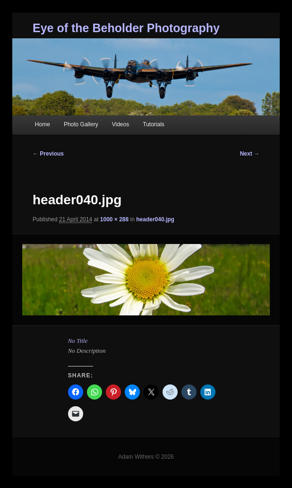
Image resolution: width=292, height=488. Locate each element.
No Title (78, 340)
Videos (120, 124)
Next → (249, 153)
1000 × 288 (114, 219)
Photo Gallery (81, 124)
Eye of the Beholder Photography (126, 28)
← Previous (48, 153)
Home (42, 124)
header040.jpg (155, 219)
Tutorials (153, 124)
